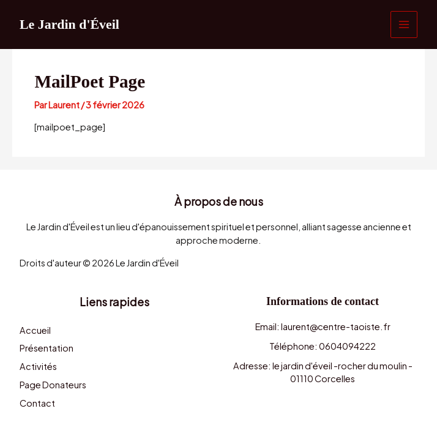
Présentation (46, 347)
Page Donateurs (53, 384)
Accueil (35, 330)
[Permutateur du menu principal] (403, 24)
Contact (37, 403)
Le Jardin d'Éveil (69, 24)
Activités (38, 366)
